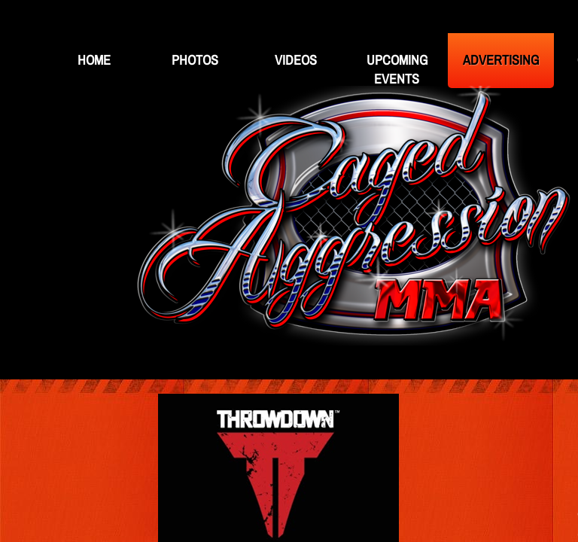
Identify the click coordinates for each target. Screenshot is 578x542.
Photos (195, 59)
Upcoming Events (397, 69)
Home (94, 59)
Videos (296, 59)
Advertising (501, 59)
